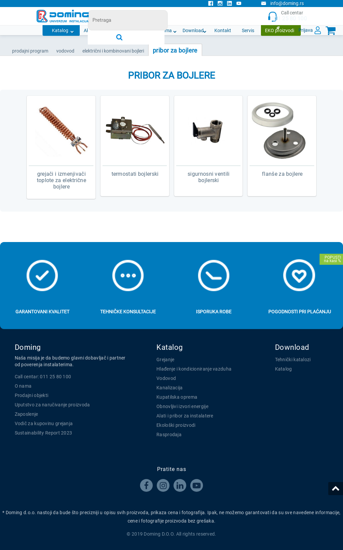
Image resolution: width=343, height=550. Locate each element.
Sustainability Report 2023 (43, 433)
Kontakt (222, 30)
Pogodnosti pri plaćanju (299, 311)
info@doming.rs (282, 3)
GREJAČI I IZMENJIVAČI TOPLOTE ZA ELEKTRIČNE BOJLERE (61, 180)
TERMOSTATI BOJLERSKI (135, 174)
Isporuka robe (213, 311)
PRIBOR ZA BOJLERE (175, 50)
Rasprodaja (169, 434)
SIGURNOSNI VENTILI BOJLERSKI (208, 177)
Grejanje (165, 359)
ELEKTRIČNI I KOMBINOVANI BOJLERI (113, 51)
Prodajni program (30, 51)
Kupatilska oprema (176, 397)
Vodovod (166, 378)
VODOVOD (65, 51)
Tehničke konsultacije (128, 311)
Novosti (137, 30)
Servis (248, 30)
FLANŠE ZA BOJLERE (282, 174)
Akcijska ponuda (101, 30)
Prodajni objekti (32, 395)
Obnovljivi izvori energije (182, 406)
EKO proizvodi (279, 30)
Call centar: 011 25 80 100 (43, 376)
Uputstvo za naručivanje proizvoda (52, 404)
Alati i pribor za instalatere (184, 415)
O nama (163, 30)
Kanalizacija (169, 387)
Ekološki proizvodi (175, 425)
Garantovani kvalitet (42, 311)
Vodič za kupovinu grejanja (44, 423)
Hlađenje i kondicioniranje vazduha (193, 369)
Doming (28, 347)
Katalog (60, 30)
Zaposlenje (26, 414)
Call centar (287, 16)
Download (193, 30)
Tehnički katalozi (293, 359)
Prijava (305, 30)
